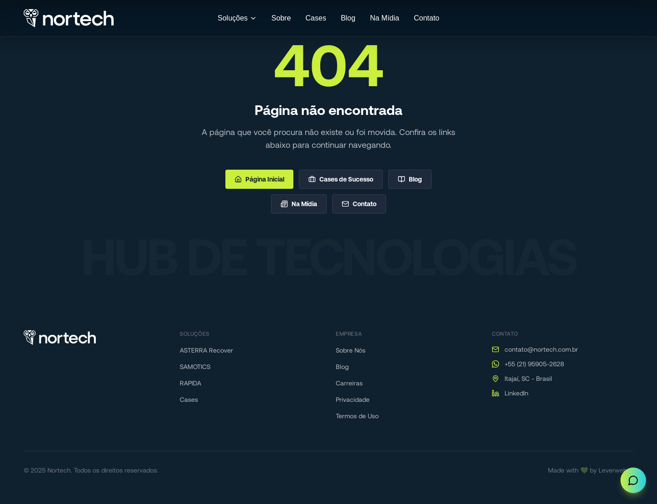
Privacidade (353, 399)
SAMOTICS (195, 366)
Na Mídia (384, 18)
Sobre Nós (350, 350)
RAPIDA (190, 383)
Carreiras (349, 383)
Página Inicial (259, 179)
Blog (348, 18)
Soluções (237, 18)
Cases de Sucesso (340, 179)
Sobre (281, 18)
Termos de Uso (357, 416)
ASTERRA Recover (206, 350)
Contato (426, 18)
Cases (316, 18)
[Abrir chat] (633, 480)
